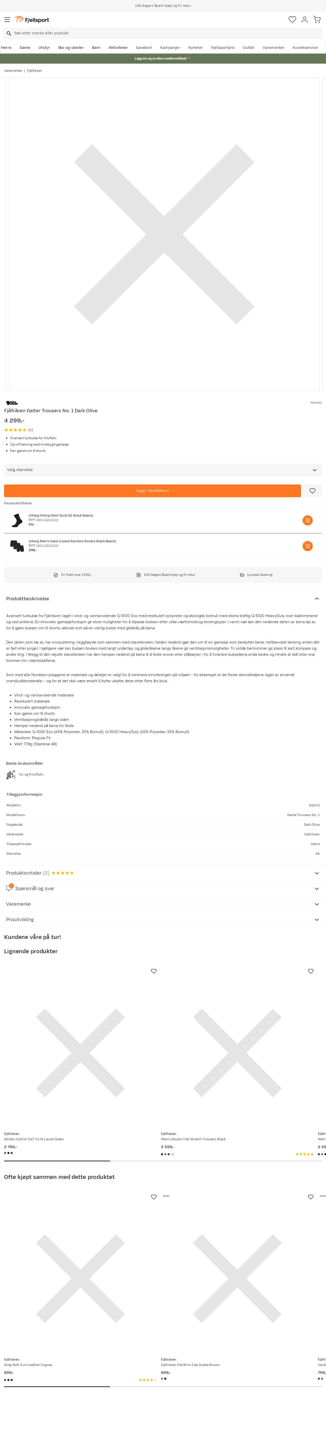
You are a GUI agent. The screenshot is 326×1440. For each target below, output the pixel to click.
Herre (6, 47)
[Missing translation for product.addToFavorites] (312, 490)
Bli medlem (304, 1319)
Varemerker (273, 47)
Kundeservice (305, 47)
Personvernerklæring (144, 1432)
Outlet (248, 47)
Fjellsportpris (223, 47)
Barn (96, 47)
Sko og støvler (71, 47)
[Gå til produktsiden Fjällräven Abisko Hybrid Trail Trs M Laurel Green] (54, 1026)
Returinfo (13, 1379)
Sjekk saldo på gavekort (26, 1371)
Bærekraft (146, 1395)
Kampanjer (170, 47)
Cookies (190, 1432)
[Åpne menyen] (7, 19)
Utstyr (44, 47)
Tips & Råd (14, 1387)
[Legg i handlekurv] (152, 490)
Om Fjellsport (149, 1363)
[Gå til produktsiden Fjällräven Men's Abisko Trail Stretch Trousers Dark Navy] (262, 1026)
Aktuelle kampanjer (88, 1363)
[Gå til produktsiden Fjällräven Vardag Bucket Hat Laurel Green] (262, 1199)
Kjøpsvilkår (171, 1432)
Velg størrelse (47, 520)
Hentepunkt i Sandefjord (27, 1395)
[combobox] (163, 33)
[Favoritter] (292, 20)
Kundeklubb (148, 1371)
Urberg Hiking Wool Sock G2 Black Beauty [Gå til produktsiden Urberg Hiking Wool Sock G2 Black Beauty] (61, 515)
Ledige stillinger (151, 1387)
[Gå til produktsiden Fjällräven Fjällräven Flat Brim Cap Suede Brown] (158, 1199)
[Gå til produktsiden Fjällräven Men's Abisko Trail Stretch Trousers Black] (158, 1026)
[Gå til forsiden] (32, 19)
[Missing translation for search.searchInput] (8, 33)
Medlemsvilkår (150, 1379)
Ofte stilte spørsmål (23, 1363)
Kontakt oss (16, 1403)
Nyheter (195, 47)
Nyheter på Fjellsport (90, 1371)
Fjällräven (34, 70)
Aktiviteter (118, 47)
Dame (25, 47)
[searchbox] (168, 33)
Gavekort (144, 47)
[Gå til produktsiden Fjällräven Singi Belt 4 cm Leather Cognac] (54, 1199)
